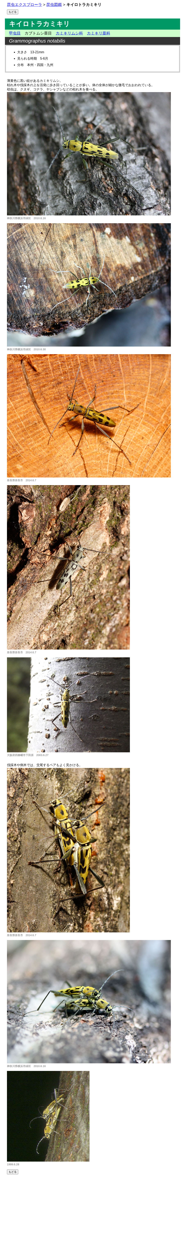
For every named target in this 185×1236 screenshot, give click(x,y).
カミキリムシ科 (69, 33)
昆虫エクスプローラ (24, 4)
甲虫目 (15, 33)
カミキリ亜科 (98, 33)
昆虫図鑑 (54, 4)
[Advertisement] (92, 1205)
